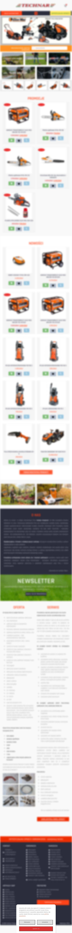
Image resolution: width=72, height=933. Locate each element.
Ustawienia (45, 922)
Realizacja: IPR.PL (65, 931)
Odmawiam (27, 922)
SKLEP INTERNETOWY (11, 13)
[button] (36, 13)
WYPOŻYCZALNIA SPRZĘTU (60, 13)
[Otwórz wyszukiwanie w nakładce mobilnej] (49, 48)
